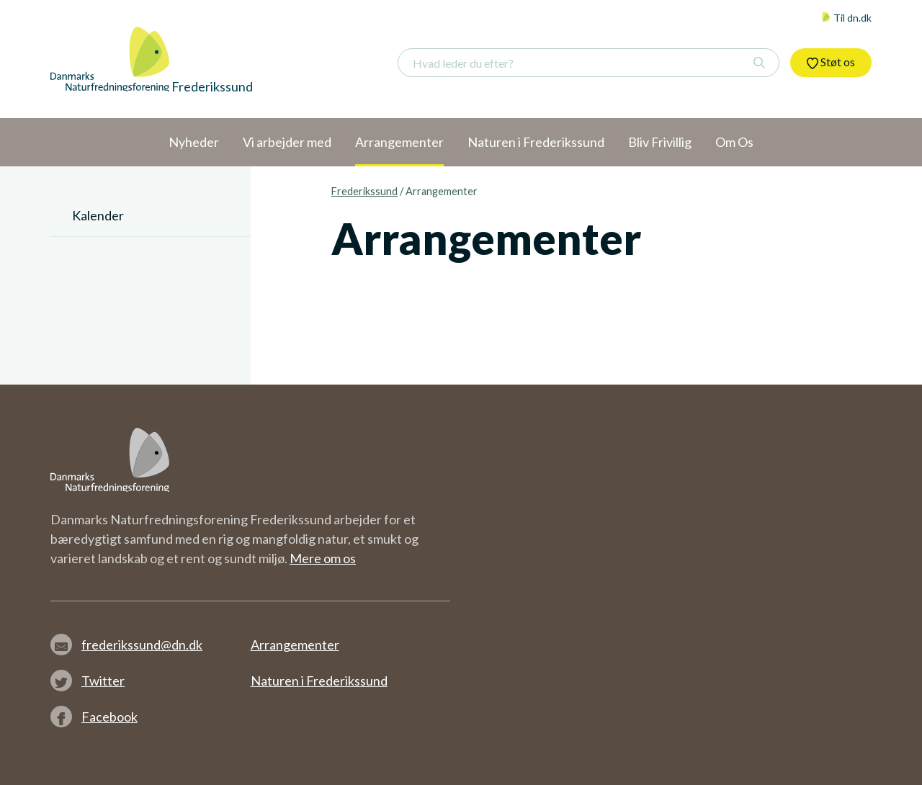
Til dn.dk (846, 18)
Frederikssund (364, 191)
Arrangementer (295, 644)
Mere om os (323, 558)
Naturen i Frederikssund (319, 680)
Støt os (831, 62)
